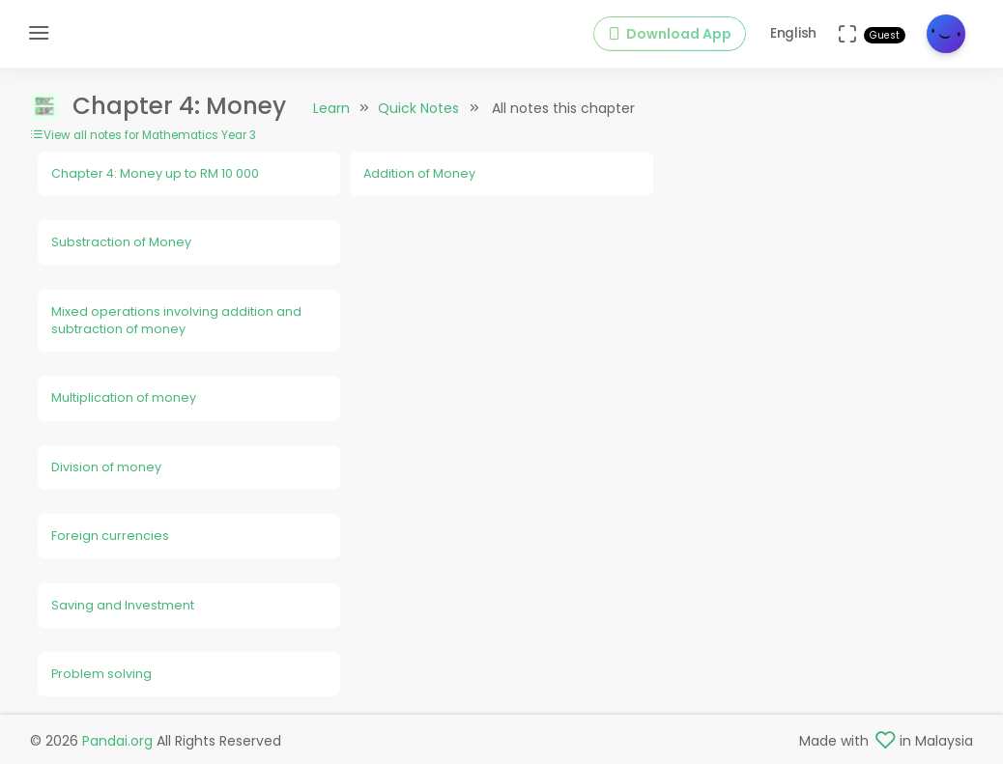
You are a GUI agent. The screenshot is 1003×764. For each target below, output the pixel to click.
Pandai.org (117, 740)
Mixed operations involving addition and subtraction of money (176, 320)
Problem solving (101, 673)
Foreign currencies (110, 535)
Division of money (106, 467)
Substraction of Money (121, 242)
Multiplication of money (123, 397)
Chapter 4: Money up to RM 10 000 (155, 173)
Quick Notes (418, 108)
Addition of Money (419, 173)
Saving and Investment (122, 605)
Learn (331, 108)
